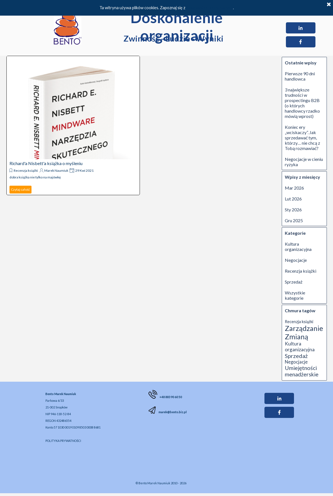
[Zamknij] (329, 4)
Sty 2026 (293, 209)
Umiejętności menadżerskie (302, 371)
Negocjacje (296, 260)
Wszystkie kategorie (295, 295)
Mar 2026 (294, 187)
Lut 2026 (293, 198)
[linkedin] (300, 27)
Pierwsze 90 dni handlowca (300, 76)
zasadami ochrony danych (209, 7)
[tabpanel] (89, 417)
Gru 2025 (294, 220)
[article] (73, 125)
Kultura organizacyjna (298, 246)
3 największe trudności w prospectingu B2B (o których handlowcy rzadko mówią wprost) (302, 103)
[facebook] (300, 41)
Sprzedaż (293, 281)
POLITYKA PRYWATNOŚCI (63, 440)
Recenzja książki (26, 170)
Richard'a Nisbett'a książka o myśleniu (45, 163)
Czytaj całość (20, 189)
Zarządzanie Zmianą (304, 332)
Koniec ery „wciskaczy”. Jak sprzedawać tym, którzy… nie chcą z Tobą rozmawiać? (302, 137)
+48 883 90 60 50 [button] (170, 397)
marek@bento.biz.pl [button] (172, 412)
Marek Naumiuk (56, 170)
